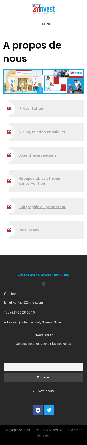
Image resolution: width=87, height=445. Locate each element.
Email (8, 360)
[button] (43, 24)
